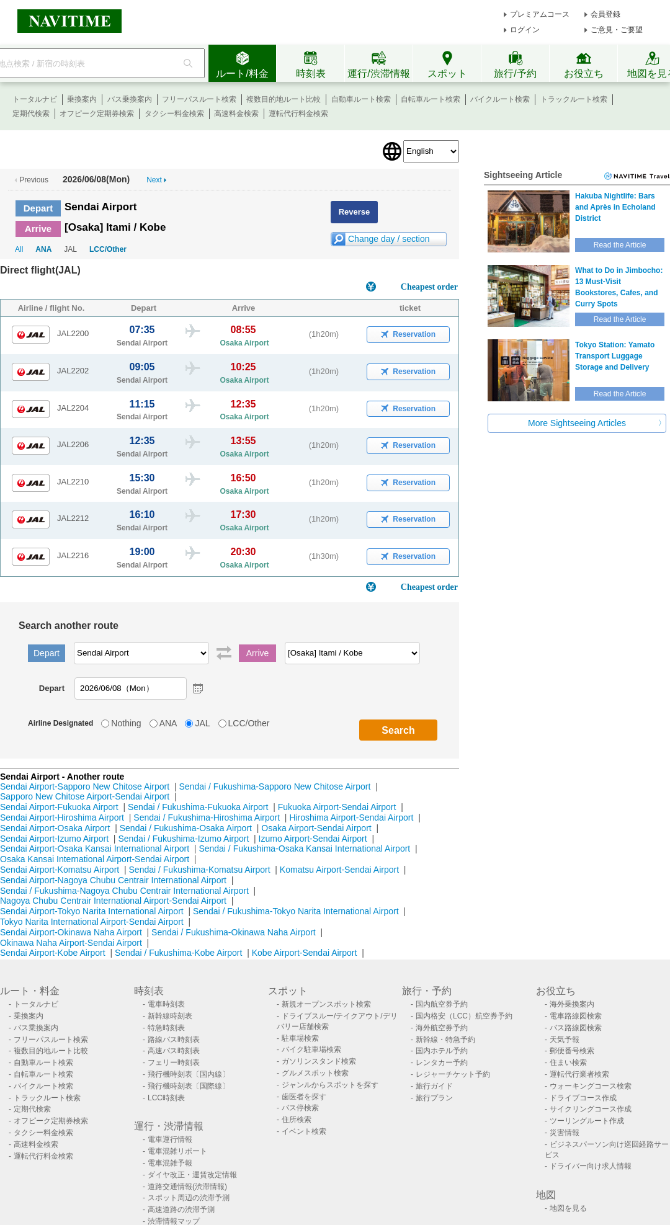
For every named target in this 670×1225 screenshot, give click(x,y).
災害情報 (564, 1132)
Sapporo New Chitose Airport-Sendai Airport (84, 796)
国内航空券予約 (442, 1004)
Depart (38, 208)
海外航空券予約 (442, 1027)
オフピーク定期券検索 (97, 113)
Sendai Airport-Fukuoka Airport (59, 807)
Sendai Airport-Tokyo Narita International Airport (92, 911)
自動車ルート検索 (361, 99)
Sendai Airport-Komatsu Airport (59, 870)
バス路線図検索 (576, 1027)
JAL (202, 723)
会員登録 (605, 14)
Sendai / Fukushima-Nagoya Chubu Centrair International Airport (124, 891)
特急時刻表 (166, 1027)
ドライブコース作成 (583, 1098)
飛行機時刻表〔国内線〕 (189, 1074)
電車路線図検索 (576, 1016)
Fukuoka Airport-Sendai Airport (337, 807)
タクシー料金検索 (174, 113)
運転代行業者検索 (579, 1074)
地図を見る (568, 1208)
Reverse (354, 211)
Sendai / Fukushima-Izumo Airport (183, 839)
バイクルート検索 (500, 99)
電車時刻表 (166, 1004)
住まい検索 (568, 1062)
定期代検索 (31, 113)
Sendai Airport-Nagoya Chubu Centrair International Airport (113, 880)
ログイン (525, 29)
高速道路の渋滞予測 (181, 1209)
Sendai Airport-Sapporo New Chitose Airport (84, 786)
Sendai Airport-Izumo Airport (54, 839)
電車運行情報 (170, 1139)
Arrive (38, 228)
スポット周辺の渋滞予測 (189, 1197)
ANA (43, 249)
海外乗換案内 (572, 1004)
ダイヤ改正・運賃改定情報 (192, 1174)
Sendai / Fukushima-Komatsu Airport (199, 870)
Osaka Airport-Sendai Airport (316, 828)
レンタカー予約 (442, 1062)
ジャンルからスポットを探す (330, 1084)
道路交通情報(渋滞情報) (187, 1186)
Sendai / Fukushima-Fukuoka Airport (198, 807)
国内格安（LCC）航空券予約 (464, 1016)
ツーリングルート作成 (587, 1120)
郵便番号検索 (572, 1050)
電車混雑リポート (177, 1151)
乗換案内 (82, 99)
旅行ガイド (434, 1086)
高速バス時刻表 (174, 1050)
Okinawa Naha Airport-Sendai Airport (71, 943)
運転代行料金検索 (298, 113)
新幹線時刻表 (170, 1016)
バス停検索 (300, 1107)
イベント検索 (304, 1131)
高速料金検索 (236, 113)
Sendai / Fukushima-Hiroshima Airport (206, 817)
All (19, 249)
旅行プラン (434, 1098)
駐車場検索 (300, 1038)
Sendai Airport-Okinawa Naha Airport (71, 932)
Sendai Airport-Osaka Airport (55, 828)
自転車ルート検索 (430, 99)
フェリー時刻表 (174, 1062)
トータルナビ (34, 99)
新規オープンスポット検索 (326, 1004)
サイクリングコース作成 (591, 1109)
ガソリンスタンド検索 (319, 1061)
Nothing (126, 723)
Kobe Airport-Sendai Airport (304, 953)
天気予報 (564, 1039)
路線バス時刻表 (174, 1039)
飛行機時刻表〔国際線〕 (189, 1086)
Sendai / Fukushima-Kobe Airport (178, 953)
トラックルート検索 (573, 99)
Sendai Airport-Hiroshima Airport (62, 817)
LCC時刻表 (166, 1098)
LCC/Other (108, 249)
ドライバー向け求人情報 (591, 1166)
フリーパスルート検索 (199, 99)
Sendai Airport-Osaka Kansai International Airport (94, 848)
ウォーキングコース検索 (591, 1086)
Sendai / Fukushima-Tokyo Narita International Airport (296, 911)
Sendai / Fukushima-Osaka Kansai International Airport (304, 848)
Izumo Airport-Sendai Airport (313, 839)
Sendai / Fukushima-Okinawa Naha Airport (233, 932)
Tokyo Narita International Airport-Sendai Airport (92, 922)
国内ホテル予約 (442, 1050)
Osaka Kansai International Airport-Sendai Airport (94, 859)
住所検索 (296, 1119)
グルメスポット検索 (315, 1073)
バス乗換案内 (129, 99)
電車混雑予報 (170, 1163)
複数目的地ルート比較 (283, 99)
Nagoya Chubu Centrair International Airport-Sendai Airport (113, 901)
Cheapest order (429, 287)
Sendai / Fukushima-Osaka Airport (186, 828)
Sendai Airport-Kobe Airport (52, 953)
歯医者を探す (304, 1096)
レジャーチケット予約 (453, 1074)
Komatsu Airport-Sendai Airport (339, 870)
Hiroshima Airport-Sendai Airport (351, 817)
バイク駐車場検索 (311, 1049)
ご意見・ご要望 (617, 29)
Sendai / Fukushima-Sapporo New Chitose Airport (274, 786)
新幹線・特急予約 (445, 1039)
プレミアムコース (540, 14)
